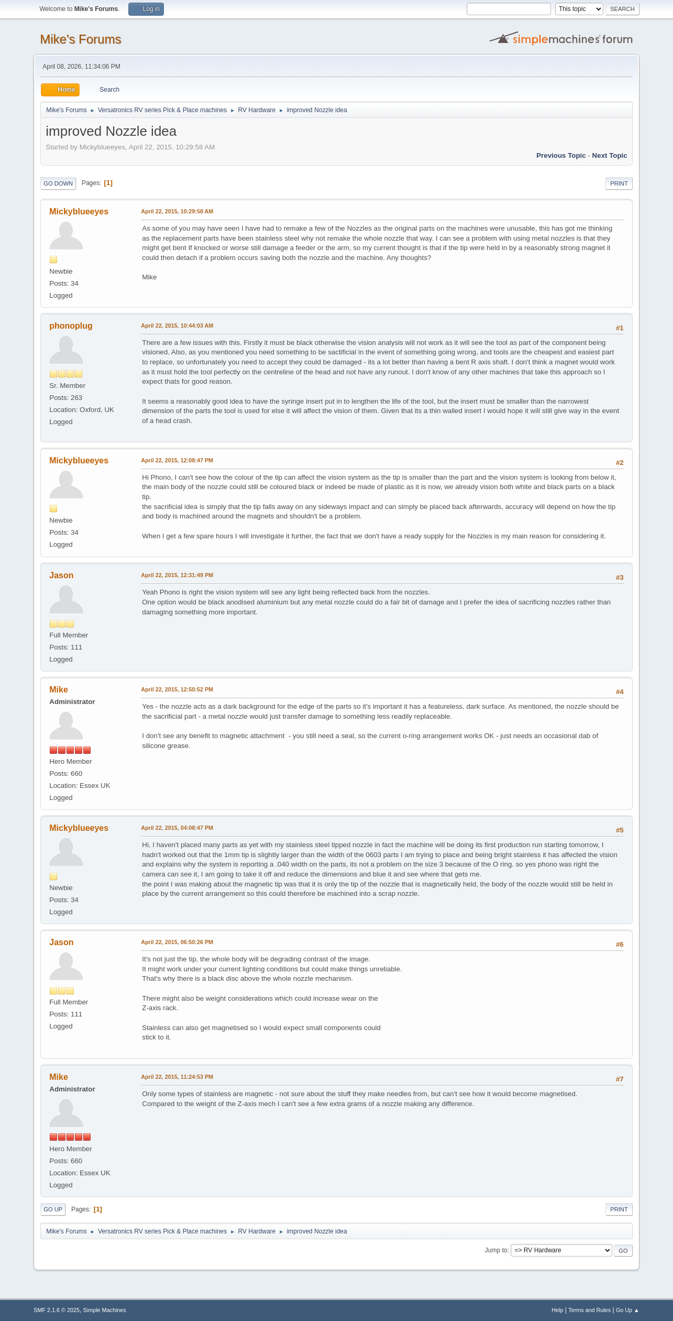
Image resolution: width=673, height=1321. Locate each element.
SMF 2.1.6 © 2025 (57, 1310)
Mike (58, 689)
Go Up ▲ (627, 1310)
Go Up (52, 1209)
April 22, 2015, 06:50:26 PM (177, 942)
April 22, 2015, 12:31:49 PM (177, 575)
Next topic (609, 155)
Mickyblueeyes (78, 211)
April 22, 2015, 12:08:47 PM (177, 460)
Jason (61, 575)
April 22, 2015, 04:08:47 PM (177, 828)
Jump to (496, 1250)
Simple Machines (104, 1310)
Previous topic (561, 155)
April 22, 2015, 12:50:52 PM (177, 689)
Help (557, 1310)
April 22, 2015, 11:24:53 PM (177, 1077)
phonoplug (71, 325)
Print (619, 183)
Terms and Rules (589, 1310)
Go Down (58, 183)
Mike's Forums (80, 39)
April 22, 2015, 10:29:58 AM (177, 211)
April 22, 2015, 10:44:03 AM (177, 325)
